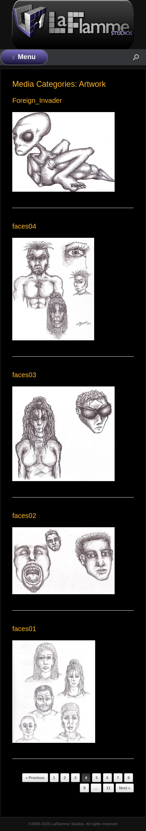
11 (108, 788)
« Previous (35, 778)
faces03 (24, 375)
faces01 (24, 628)
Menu (24, 56)
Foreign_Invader (37, 100)
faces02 (24, 515)
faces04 (24, 226)
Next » (124, 788)
